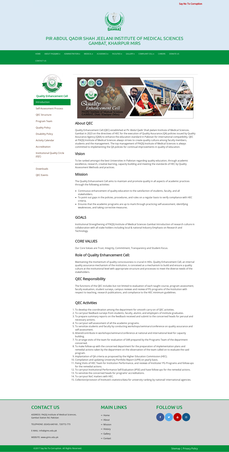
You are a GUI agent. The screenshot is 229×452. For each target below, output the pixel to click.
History (106, 429)
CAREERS (161, 54)
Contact (106, 438)
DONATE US (174, 54)
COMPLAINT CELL (146, 54)
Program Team (44, 121)
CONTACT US (40, 61)
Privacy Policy (190, 448)
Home (105, 415)
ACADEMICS (102, 54)
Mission (106, 424)
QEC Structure (43, 115)
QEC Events (42, 175)
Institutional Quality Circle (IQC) (50, 155)
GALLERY (130, 54)
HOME (38, 54)
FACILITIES (117, 54)
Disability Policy (44, 134)
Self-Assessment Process (49, 108)
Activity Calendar (45, 140)
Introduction (43, 102)
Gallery (106, 433)
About (105, 419)
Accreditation (43, 146)
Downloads (42, 169)
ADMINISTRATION (72, 54)
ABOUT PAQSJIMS (52, 54)
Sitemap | (176, 448)
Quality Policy (43, 127)
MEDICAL (88, 54)
